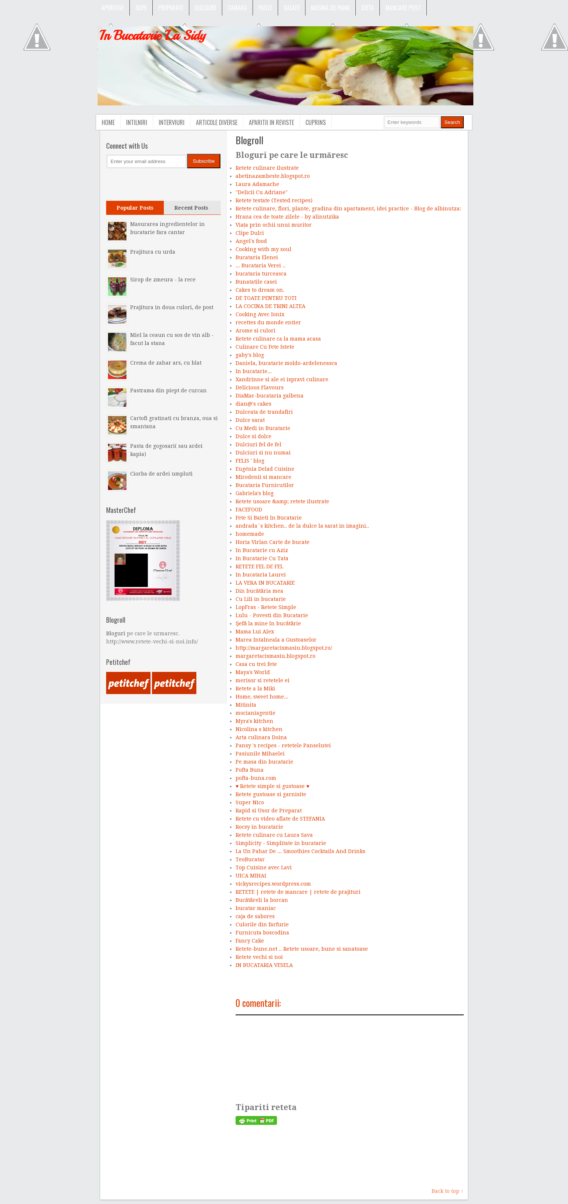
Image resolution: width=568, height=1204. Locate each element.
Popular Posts (134, 208)
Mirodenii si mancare (263, 477)
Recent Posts (191, 208)
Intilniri (136, 122)
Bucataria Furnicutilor (265, 485)
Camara (237, 7)
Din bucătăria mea (259, 591)
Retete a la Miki (255, 688)
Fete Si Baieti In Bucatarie (269, 518)
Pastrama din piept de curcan (168, 390)
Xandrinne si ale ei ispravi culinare (282, 379)
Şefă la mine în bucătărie (268, 623)
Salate (292, 7)
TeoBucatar (250, 859)
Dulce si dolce (253, 436)
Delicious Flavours (260, 387)
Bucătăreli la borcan (262, 900)
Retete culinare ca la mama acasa (278, 339)
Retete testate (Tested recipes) (274, 200)
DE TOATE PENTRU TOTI (266, 298)
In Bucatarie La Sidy (152, 35)
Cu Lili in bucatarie (261, 599)
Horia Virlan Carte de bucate (273, 542)
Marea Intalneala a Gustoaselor (276, 640)
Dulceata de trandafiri (264, 412)
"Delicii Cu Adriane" (262, 192)
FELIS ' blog (250, 461)
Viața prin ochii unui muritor (274, 225)
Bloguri (115, 633)
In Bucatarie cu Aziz (262, 550)
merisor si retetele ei (263, 680)
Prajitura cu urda (152, 252)
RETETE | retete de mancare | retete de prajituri (298, 892)
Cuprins (315, 122)
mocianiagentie (255, 713)
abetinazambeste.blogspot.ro (273, 176)
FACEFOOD (249, 510)
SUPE (141, 7)
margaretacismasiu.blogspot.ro (275, 656)
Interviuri (172, 122)
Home (108, 122)
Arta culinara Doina (261, 737)
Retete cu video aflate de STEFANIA (280, 819)
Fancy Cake (250, 941)
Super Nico (250, 802)
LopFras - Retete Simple (266, 607)
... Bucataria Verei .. (260, 265)
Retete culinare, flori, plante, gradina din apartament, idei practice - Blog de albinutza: (348, 209)
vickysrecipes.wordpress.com (273, 884)
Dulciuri (205, 7)
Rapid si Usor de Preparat (269, 811)
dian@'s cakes (253, 404)
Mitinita (246, 705)
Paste (265, 7)
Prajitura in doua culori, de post (171, 307)
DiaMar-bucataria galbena (270, 396)
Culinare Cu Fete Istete (265, 347)
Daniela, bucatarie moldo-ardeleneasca (286, 363)
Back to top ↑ (447, 1191)
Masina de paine (330, 7)
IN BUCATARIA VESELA (264, 965)
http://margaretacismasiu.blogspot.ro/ (284, 648)
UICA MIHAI (251, 876)
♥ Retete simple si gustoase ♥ (273, 786)
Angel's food (251, 241)
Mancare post (403, 7)
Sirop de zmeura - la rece (163, 280)
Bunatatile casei (256, 282)
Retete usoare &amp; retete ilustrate (282, 501)
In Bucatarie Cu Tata (262, 558)
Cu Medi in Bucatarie (263, 428)
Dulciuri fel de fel (258, 444)
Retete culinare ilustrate (267, 168)
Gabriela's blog (255, 493)
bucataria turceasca (261, 274)
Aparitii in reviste (271, 122)
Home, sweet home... (262, 697)
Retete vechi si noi (259, 957)
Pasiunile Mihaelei (260, 754)
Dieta (367, 7)
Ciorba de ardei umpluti (161, 474)
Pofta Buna (250, 770)
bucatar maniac (256, 908)
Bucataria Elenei (257, 257)
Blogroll (249, 140)
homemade (250, 534)
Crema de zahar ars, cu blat (166, 363)
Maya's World (253, 672)
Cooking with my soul (263, 249)
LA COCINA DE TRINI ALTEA (270, 306)
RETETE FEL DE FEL (259, 566)
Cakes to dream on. (260, 290)
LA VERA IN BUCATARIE (265, 583)
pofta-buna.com (256, 778)
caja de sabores (255, 916)
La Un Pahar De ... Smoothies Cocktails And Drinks (300, 851)
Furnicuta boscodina (262, 933)
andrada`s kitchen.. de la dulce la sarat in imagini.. (302, 526)
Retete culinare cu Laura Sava (274, 835)
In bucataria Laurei (261, 575)
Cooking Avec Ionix (260, 314)
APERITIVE (112, 7)
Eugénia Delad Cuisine (265, 469)
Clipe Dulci (250, 233)
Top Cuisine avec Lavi (264, 867)
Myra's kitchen (254, 721)
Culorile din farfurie (262, 924)
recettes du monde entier (268, 322)
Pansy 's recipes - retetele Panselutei (283, 745)
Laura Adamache (257, 184)
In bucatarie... (254, 371)
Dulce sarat (250, 420)
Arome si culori (255, 331)
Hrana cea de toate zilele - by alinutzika (287, 217)
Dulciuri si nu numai (263, 453)
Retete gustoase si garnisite (271, 794)
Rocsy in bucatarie (259, 827)
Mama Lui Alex (255, 632)
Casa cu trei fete (256, 664)
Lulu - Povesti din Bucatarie (272, 615)
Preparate (170, 7)
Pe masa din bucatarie (264, 762)
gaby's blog (250, 355)
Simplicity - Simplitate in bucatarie (281, 843)
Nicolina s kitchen (259, 729)
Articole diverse (216, 122)
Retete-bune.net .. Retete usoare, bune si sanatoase (302, 949)
